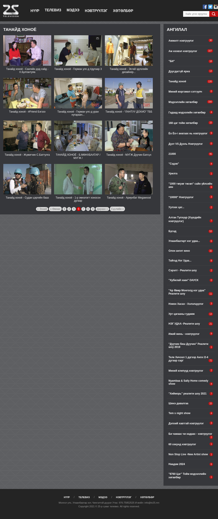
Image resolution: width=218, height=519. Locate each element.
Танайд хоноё (191, 81)
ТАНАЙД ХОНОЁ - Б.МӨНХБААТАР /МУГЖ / (78, 156)
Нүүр (35, 11)
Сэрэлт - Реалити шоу (191, 270)
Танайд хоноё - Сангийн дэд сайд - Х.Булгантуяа (27, 70)
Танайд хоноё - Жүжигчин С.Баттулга (27, 154)
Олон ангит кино (191, 251)
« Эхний (42, 209)
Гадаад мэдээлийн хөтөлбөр (191, 112)
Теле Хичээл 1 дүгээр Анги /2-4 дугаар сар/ (191, 359)
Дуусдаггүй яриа (191, 71)
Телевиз (53, 10)
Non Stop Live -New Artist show (191, 454)
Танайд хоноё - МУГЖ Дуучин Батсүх (128, 154)
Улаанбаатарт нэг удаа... (191, 241)
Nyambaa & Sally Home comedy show (191, 382)
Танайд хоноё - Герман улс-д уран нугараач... (78, 113)
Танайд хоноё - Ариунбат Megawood (129, 197)
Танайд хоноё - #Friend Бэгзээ (27, 111)
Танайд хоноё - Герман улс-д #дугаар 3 (78, 69)
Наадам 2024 (191, 464)
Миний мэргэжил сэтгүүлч (191, 91)
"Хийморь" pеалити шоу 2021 (191, 393)
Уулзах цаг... (191, 207)
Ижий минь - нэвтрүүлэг (191, 333)
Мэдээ (73, 10)
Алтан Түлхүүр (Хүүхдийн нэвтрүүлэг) (191, 219)
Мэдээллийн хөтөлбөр (191, 102)
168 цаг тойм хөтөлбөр (191, 123)
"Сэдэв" (191, 163)
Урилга (191, 173)
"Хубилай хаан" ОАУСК (191, 280)
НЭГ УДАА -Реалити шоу (191, 323)
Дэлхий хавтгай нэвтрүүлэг (191, 423)
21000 (191, 154)
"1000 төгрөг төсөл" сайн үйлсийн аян (191, 185)
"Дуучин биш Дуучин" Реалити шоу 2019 (191, 345)
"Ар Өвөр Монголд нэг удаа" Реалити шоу (191, 292)
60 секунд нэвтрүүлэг (191, 444)
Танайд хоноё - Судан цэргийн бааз (27, 197)
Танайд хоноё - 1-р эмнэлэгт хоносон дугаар (78, 199)
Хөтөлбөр (123, 11)
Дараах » (102, 209)
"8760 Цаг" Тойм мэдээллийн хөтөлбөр (191, 475)
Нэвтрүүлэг (96, 11)
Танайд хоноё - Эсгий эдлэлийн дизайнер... (129, 70)
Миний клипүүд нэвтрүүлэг (191, 370)
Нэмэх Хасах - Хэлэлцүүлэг (191, 303)
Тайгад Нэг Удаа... (191, 260)
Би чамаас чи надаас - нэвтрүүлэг (191, 435)
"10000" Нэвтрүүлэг (191, 197)
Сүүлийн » (117, 209)
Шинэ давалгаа (191, 403)
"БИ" (191, 61)
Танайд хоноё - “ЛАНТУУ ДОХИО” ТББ (129, 111)
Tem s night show (191, 413)
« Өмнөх (55, 209)
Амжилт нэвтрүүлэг (191, 40)
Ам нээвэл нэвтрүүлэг (191, 51)
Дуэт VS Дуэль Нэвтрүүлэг (191, 143)
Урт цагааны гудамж (191, 314)
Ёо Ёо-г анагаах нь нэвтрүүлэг (191, 133)
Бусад (191, 231)
